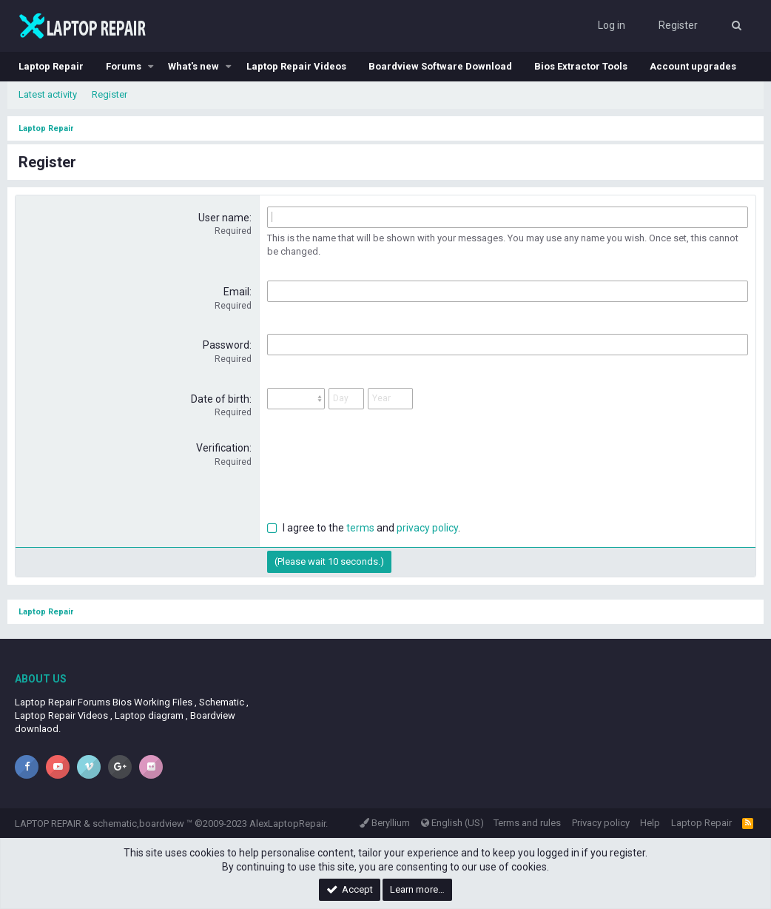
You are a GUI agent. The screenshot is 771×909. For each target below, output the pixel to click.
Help (650, 822)
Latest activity (47, 94)
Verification (222, 448)
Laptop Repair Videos (296, 66)
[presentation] (379, 470)
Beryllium (385, 822)
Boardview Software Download (440, 66)
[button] (151, 66)
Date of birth (220, 399)
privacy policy (427, 528)
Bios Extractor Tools (580, 66)
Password (226, 345)
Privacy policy (601, 822)
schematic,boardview (138, 823)
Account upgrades (693, 66)
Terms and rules (527, 822)
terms (360, 528)
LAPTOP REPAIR (48, 823)
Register (109, 94)
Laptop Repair (51, 66)
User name (223, 218)
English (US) (452, 822)
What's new (193, 66)
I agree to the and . (363, 528)
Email (236, 292)
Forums (123, 66)
